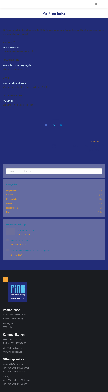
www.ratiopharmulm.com (14, 83)
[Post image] (10, 231)
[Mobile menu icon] (102, 4)
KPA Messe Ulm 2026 (27, 230)
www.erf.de (8, 101)
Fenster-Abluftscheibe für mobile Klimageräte (30, 250)
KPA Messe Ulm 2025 (20, 240)
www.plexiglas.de (11, 48)
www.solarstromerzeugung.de (17, 65)
